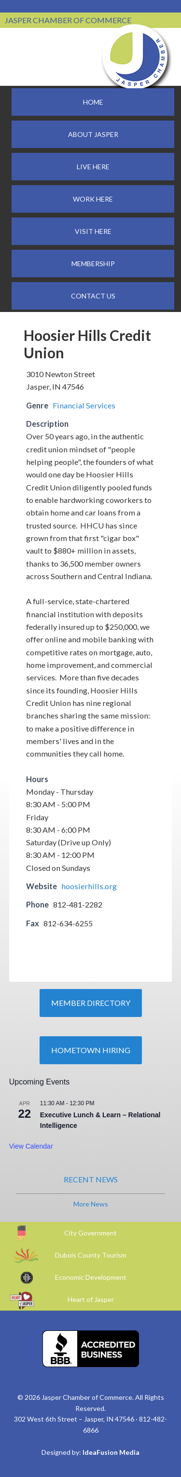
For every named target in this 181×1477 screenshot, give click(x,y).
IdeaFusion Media (111, 1452)
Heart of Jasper (91, 1299)
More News (90, 1204)
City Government (90, 1233)
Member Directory (90, 1002)
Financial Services (84, 405)
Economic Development (90, 1277)
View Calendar (31, 1146)
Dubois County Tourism (90, 1255)
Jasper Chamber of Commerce (135, 57)
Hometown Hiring (90, 1050)
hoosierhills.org (89, 886)
